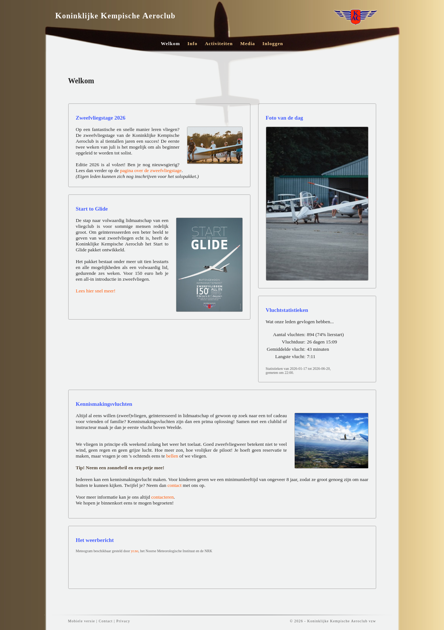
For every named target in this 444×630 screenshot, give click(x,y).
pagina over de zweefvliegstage (151, 170)
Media (247, 43)
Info (192, 43)
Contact (106, 621)
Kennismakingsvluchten (104, 404)
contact (175, 485)
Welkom (170, 43)
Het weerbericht (95, 540)
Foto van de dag (284, 118)
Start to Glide (92, 209)
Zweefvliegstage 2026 (100, 118)
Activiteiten (219, 43)
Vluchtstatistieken (287, 310)
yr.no (134, 551)
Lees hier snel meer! (95, 291)
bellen (172, 456)
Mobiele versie (81, 621)
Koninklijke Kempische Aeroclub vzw (341, 621)
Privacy (123, 621)
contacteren (162, 497)
